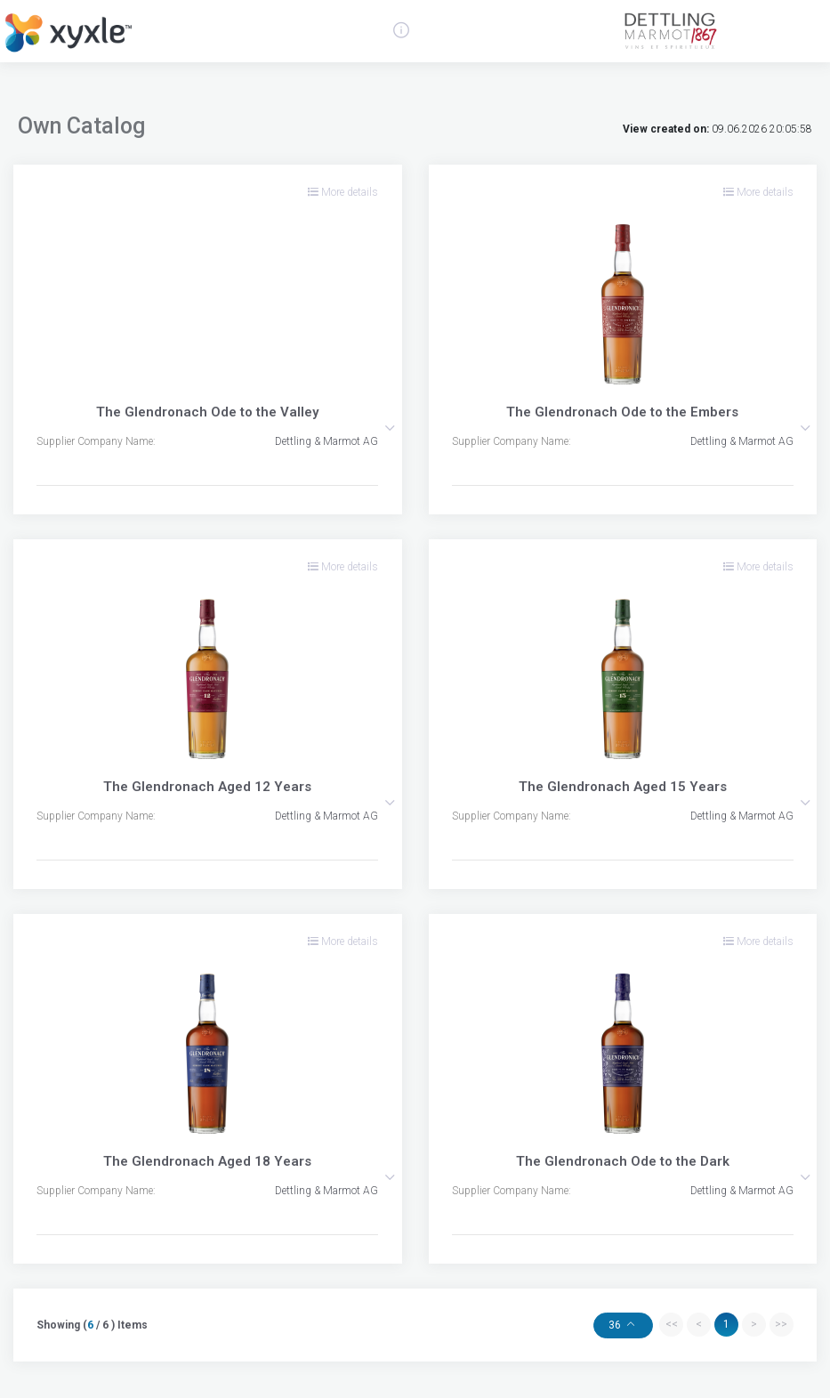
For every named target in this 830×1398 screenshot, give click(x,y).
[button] (389, 428)
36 (616, 1325)
